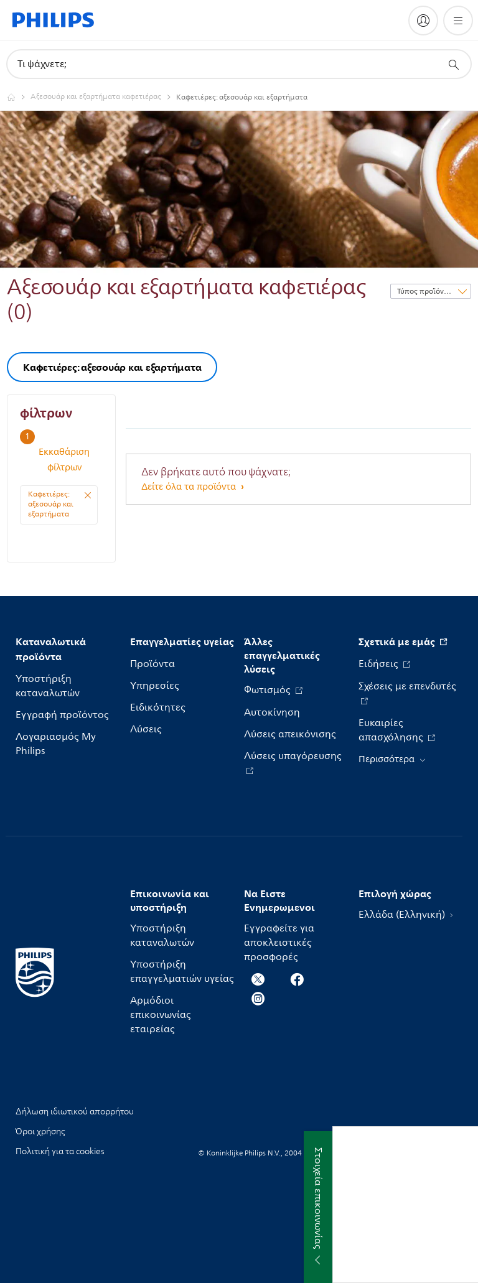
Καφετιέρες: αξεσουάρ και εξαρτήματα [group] (112, 367)
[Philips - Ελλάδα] (18, 97)
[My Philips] (423, 20)
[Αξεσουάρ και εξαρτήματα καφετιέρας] (103, 97)
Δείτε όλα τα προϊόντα (189, 487)
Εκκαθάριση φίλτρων (64, 459)
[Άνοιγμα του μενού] (458, 20)
